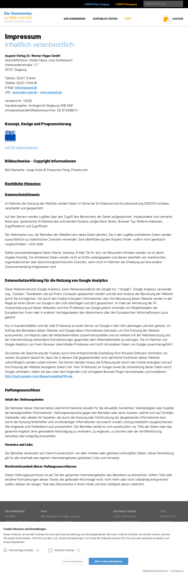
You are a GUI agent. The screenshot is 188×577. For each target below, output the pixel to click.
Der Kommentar (74, 18)
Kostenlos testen (105, 18)
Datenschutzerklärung (155, 570)
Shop (128, 18)
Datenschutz (167, 516)
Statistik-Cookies (61, 550)
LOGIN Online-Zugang (96, 4)
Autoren (10, 516)
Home (162, 511)
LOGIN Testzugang (126, 4)
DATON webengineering (21, 147)
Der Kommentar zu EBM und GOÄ (60, 516)
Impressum (177, 570)
